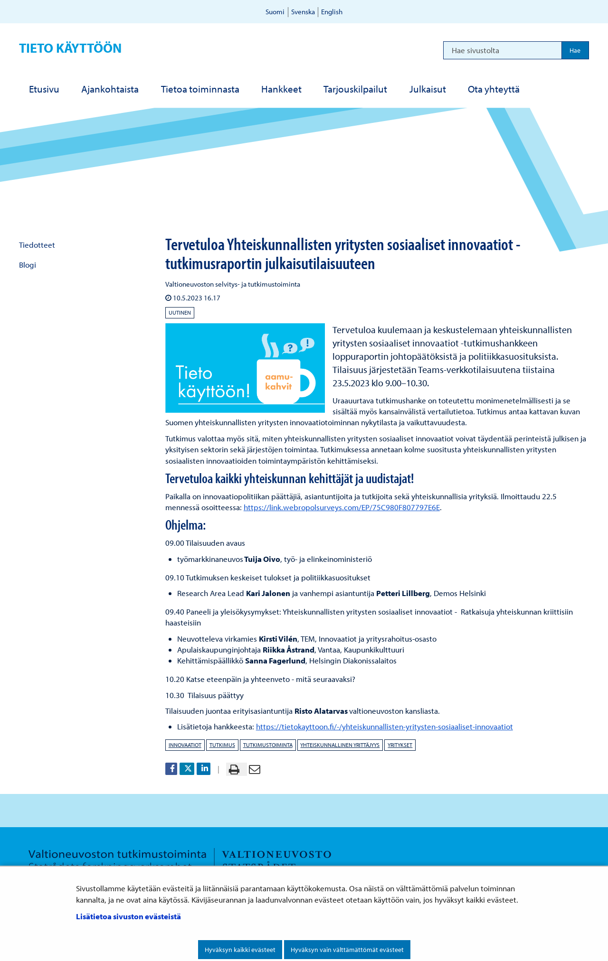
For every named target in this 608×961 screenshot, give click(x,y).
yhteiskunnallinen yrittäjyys (340, 744)
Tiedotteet (37, 245)
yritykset (400, 744)
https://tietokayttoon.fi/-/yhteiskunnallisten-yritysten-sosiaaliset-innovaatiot (384, 726)
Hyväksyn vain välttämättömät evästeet (347, 949)
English (331, 11)
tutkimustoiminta (268, 744)
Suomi (275, 11)
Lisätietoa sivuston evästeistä (128, 916)
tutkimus (222, 744)
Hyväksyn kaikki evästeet (240, 949)
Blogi (27, 265)
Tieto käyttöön (70, 47)
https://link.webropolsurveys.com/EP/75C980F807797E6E (342, 507)
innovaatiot (185, 744)
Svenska (303, 11)
